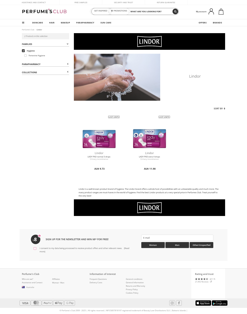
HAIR (52, 22)
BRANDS (217, 22)
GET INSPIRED (100, 11)
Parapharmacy (45, 64)
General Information (135, 282)
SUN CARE (106, 22)
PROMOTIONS (119, 11)
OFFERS (203, 22)
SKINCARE (37, 22)
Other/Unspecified (201, 245)
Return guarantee (166, 2)
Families (45, 44)
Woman (153, 245)
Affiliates (56, 279)
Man (177, 245)
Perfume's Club (28, 29)
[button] (34, 287)
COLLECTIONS (45, 72)
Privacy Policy (132, 289)
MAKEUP (65, 22)
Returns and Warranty (135, 286)
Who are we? (27, 279)
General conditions (134, 279)
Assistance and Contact (34, 2)
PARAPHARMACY (85, 22)
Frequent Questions (98, 279)
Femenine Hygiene (34, 55)
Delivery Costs (96, 282)
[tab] (45, 43)
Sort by (219, 108)
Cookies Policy (132, 293)
